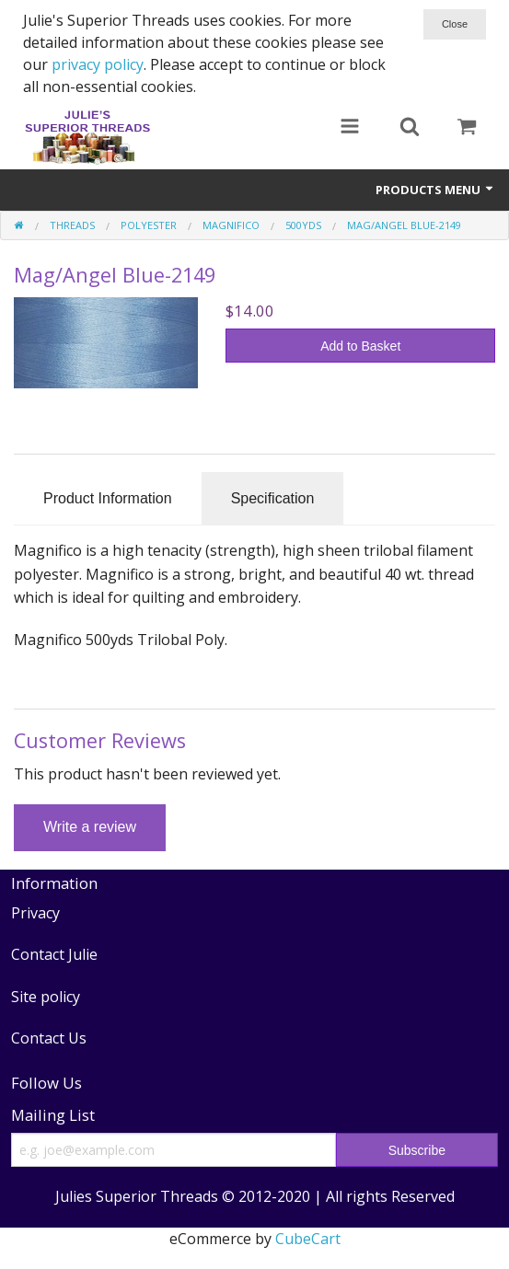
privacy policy (98, 64)
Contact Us (49, 1038)
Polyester (149, 225)
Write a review (89, 827)
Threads (72, 225)
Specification (273, 498)
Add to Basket (360, 346)
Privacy (35, 913)
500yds (303, 225)
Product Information (107, 498)
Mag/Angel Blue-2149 (404, 225)
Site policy (45, 996)
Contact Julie (54, 954)
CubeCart (308, 1239)
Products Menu (435, 189)
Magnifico (231, 225)
